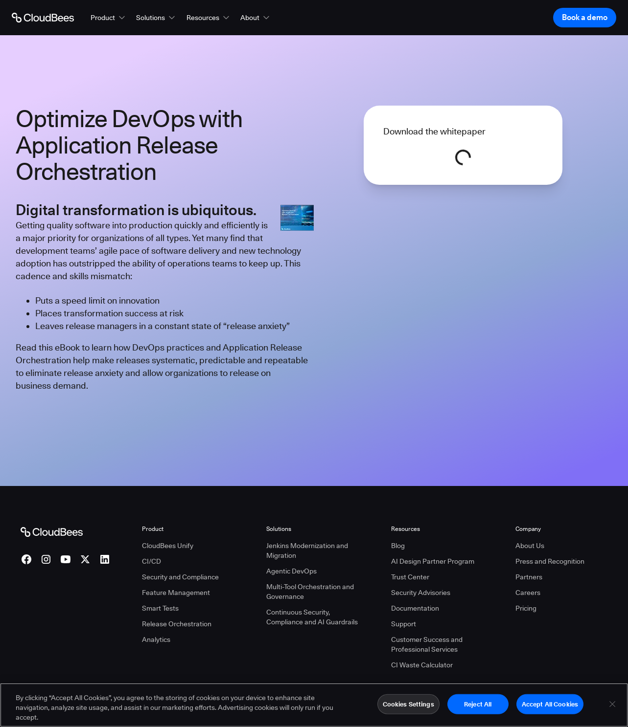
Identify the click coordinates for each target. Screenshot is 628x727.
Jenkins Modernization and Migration (307, 550)
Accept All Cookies (550, 708)
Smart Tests (160, 608)
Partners (528, 577)
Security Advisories (420, 592)
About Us (529, 546)
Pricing (525, 608)
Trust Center (410, 577)
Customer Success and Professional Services (427, 644)
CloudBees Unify (167, 546)
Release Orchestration (176, 624)
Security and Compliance (180, 577)
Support (403, 624)
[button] (109, 17)
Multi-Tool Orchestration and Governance (310, 591)
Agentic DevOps (291, 571)
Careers (527, 592)
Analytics (156, 639)
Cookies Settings (408, 708)
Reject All (477, 708)
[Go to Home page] (43, 17)
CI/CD (151, 561)
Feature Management (176, 592)
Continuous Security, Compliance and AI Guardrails (312, 617)
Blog (398, 546)
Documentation (415, 608)
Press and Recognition (549, 561)
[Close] (612, 708)
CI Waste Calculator (422, 665)
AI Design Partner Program (432, 561)
